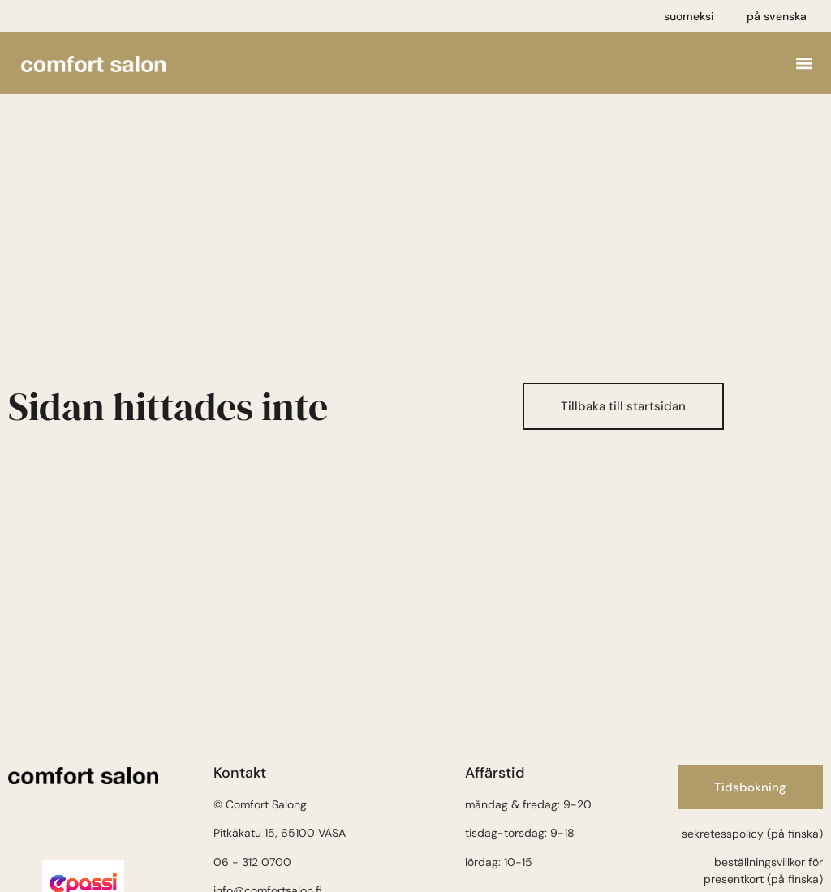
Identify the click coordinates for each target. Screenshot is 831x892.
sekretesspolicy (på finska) (752, 833)
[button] (804, 63)
